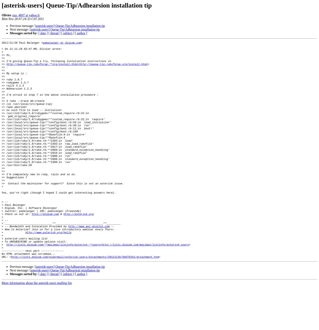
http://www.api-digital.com (89, 263)
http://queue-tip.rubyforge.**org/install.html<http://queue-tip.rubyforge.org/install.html (76, 69)
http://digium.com (45, 249)
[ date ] (43, 33)
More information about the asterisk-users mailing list (37, 326)
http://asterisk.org (78, 249)
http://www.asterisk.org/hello (48, 271)
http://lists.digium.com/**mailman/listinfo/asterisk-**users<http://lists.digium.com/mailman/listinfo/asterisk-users (97, 285)
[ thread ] (54, 33)
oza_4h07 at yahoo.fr (26, 15)
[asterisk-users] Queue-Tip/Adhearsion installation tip (70, 26)
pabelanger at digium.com (62, 43)
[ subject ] (67, 33)
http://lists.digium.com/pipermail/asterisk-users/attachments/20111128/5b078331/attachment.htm (85, 300)
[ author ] (81, 33)
